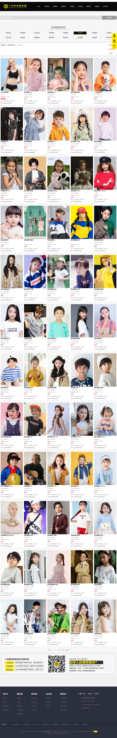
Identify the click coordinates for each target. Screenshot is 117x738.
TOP (114, 46)
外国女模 (37, 33)
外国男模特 (34, 702)
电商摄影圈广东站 (66, 724)
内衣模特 (80, 37)
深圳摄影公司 (20, 713)
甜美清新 (51, 37)
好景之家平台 (35, 724)
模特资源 (47, 6)
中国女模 (8, 33)
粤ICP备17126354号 (74, 731)
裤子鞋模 (108, 37)
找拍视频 (19, 702)
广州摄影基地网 (26, 724)
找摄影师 (63, 6)
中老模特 (94, 33)
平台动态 (4, 702)
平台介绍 (4, 698)
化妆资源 (80, 6)
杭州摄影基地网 (45, 724)
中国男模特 (34, 709)
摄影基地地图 (5, 709)
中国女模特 (34, 706)
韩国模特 (65, 33)
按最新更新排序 (11, 45)
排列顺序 (3, 45)
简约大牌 (8, 37)
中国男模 (22, 33)
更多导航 (105, 6)
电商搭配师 (48, 702)
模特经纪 (88, 6)
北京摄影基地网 (15, 724)
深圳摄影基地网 (56, 724)
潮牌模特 (37, 37)
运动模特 (94, 37)
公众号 (114, 41)
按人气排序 (20, 45)
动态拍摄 (72, 6)
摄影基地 (55, 6)
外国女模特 (34, 698)
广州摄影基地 (63, 698)
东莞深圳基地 (63, 706)
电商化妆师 (48, 698)
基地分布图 (76, 724)
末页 (63, 650)
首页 (38, 6)
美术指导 (48, 706)
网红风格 (65, 37)
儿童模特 (80, 33)
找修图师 (97, 6)
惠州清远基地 (63, 709)
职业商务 (22, 37)
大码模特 (108, 33)
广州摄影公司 (20, 709)
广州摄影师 (5, 706)
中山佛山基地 (63, 702)
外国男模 (51, 33)
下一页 (58, 650)
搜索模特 (109, 17)
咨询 (114, 35)
